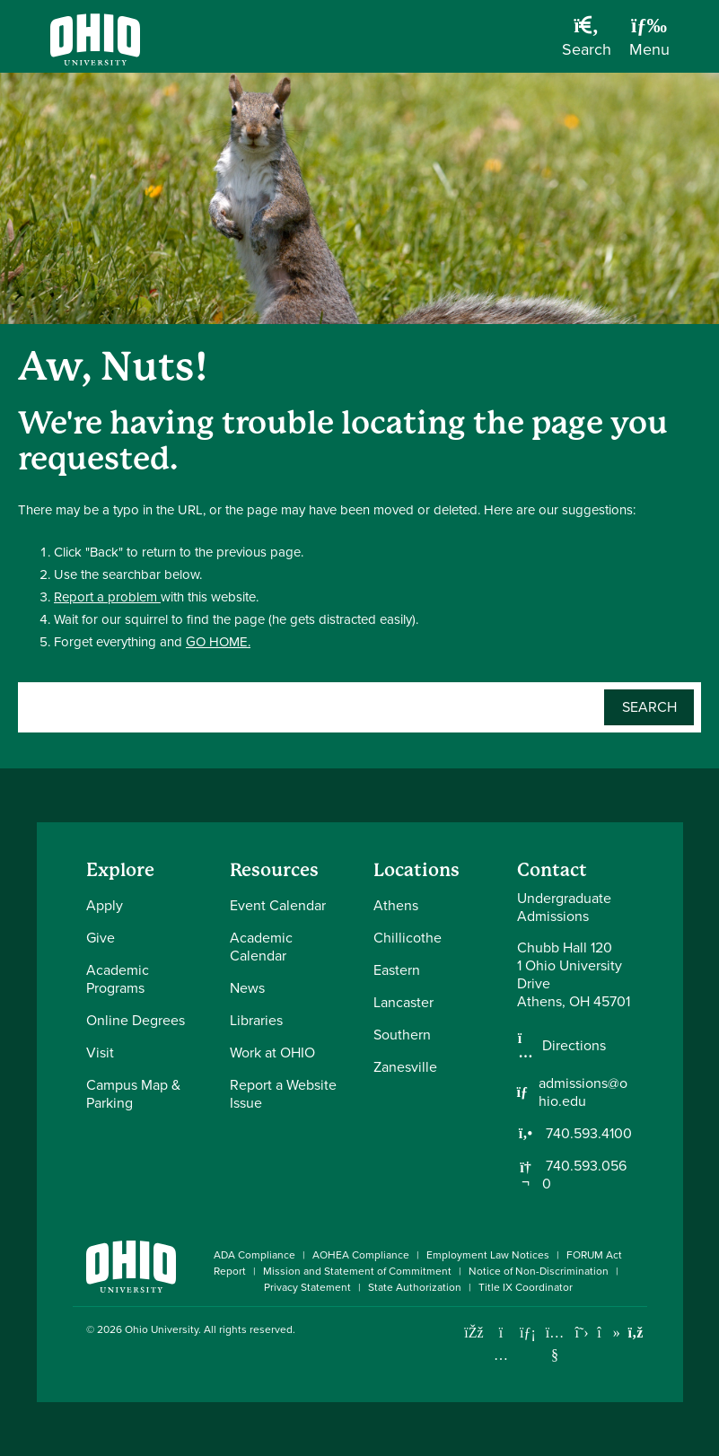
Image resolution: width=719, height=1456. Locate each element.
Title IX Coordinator (525, 1287)
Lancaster (403, 1002)
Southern (402, 1034)
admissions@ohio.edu (583, 1092)
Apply (104, 905)
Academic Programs (117, 979)
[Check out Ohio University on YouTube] (555, 1344)
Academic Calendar (261, 946)
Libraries (256, 1020)
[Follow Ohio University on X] (582, 1332)
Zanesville (405, 1067)
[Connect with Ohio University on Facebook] (474, 1332)
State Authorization (414, 1287)
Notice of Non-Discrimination (539, 1271)
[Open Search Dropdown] (586, 43)
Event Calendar (278, 905)
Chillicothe (407, 937)
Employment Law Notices (487, 1255)
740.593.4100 (587, 1134)
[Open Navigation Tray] (649, 43)
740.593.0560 (584, 1175)
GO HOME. (218, 642)
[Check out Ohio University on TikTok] (609, 1332)
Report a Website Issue (283, 1093)
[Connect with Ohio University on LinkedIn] (528, 1332)
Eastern (396, 970)
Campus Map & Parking (133, 1093)
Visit (100, 1052)
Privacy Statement (307, 1287)
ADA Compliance (254, 1255)
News (247, 988)
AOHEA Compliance (360, 1255)
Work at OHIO (272, 1052)
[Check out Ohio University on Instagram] (501, 1355)
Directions (574, 1046)
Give (100, 937)
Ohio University (161, 1329)
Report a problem (107, 597)
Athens (395, 905)
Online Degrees (135, 1020)
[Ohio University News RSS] (636, 1332)
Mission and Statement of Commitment (357, 1271)
